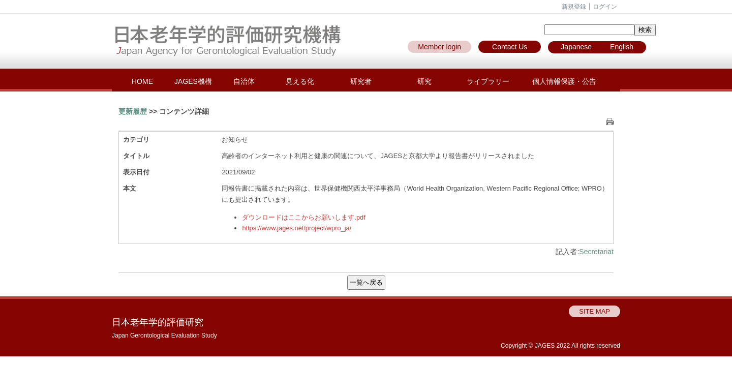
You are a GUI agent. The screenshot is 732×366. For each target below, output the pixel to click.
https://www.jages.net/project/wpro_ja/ (296, 228)
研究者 (361, 81)
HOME (142, 81)
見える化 (300, 81)
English (621, 47)
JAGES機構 (193, 81)
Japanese (576, 47)
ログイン (605, 6)
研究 (424, 81)
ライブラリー (488, 81)
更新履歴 (132, 111)
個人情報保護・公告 (564, 81)
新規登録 (574, 6)
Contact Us (509, 47)
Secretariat (596, 252)
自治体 (244, 81)
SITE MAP (594, 311)
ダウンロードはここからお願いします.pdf (303, 217)
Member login (439, 47)
